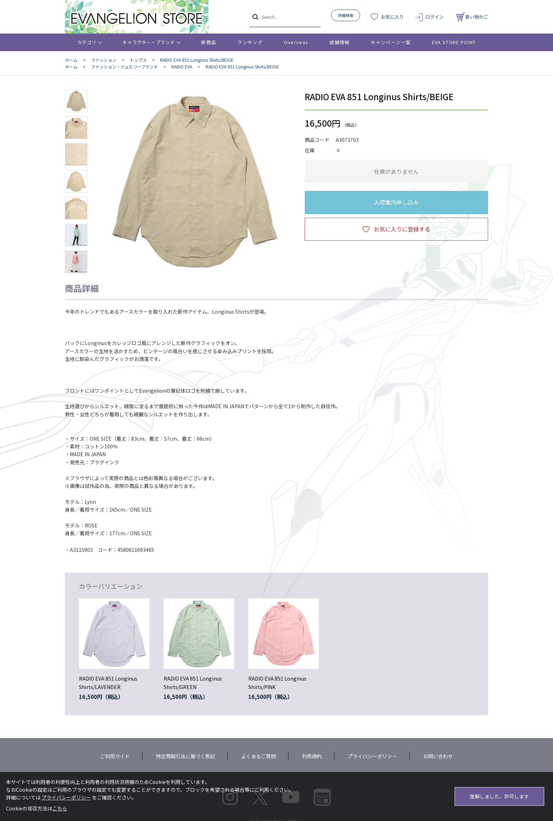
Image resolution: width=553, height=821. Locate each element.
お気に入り (392, 16)
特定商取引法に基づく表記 (185, 756)
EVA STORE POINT (454, 42)
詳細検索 (345, 15)
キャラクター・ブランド (148, 42)
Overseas (296, 42)
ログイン (434, 16)
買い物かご (472, 16)
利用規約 (312, 756)
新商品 (208, 42)
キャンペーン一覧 (391, 42)
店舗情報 (339, 42)
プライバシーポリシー (372, 756)
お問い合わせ (438, 756)
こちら (59, 808)
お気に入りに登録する (402, 229)
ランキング (250, 42)
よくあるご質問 (258, 756)
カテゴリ (87, 42)
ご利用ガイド (115, 756)
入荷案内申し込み (396, 202)
